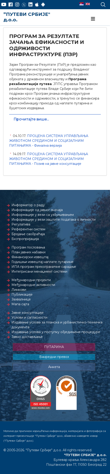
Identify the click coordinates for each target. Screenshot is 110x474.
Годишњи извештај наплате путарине (42, 262)
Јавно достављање (27, 337)
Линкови (18, 290)
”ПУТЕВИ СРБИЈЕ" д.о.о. (26, 17)
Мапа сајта (20, 304)
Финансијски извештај (29, 257)
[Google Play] (43, 4)
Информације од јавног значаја (37, 210)
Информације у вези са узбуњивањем (42, 215)
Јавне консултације (27, 313)
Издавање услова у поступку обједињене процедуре (55, 332)
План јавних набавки (28, 252)
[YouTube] (3, 4)
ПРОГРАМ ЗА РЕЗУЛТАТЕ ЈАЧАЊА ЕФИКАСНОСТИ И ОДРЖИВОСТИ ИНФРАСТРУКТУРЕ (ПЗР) (46, 45)
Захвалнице (21, 299)
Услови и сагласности (29, 317)
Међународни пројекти (31, 280)
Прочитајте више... (31, 119)
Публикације (22, 294)
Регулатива (20, 224)
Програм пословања (28, 247)
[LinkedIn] (30, 4)
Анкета (54, 367)
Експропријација (25, 239)
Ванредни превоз (54, 357)
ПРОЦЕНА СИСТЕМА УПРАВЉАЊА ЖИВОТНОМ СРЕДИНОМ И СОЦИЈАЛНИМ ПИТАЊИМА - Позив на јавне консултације (48, 159)
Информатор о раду (28, 205)
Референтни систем (28, 229)
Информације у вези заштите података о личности (53, 219)
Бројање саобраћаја (28, 234)
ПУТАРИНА (54, 347)
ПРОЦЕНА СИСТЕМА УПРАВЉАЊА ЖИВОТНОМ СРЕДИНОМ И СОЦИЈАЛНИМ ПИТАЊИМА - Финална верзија (48, 141)
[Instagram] (17, 4)
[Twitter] (24, 4)
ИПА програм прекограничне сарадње (43, 267)
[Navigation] (93, 19)
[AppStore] (37, 4)
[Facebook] (10, 4)
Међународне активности (33, 285)
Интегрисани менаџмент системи (39, 271)
